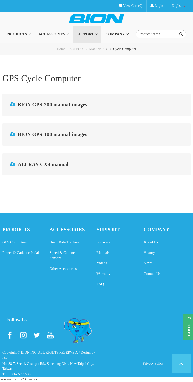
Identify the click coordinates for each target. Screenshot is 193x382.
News (148, 263)
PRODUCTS (16, 34)
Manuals (95, 49)
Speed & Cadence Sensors (63, 255)
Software (103, 242)
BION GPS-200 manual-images (52, 104)
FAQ (100, 284)
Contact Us (152, 274)
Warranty (103, 274)
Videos (101, 263)
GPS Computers (14, 242)
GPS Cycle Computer (121, 49)
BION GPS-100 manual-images (52, 134)
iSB (5, 357)
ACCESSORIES (51, 34)
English (177, 6)
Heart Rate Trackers (65, 242)
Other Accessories (63, 268)
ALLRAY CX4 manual (43, 164)
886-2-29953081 (22, 374)
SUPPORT (85, 34)
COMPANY (115, 34)
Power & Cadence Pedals (21, 253)
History (149, 253)
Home (61, 49)
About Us (151, 242)
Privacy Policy (153, 363)
